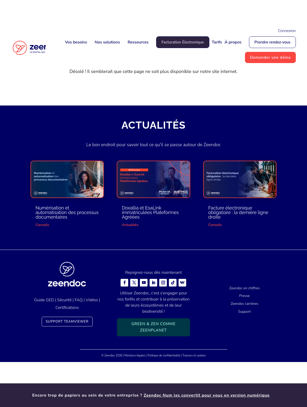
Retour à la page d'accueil (153, 133)
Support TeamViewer (67, 366)
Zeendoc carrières (244, 348)
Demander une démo (270, 57)
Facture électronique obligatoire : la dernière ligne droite (238, 257)
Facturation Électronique (183, 42)
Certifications (67, 352)
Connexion (287, 31)
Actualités (130, 269)
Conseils (42, 269)
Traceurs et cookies (194, 400)
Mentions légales (134, 400)
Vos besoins (76, 42)
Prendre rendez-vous (272, 42)
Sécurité (64, 345)
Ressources (138, 42)
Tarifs (217, 42)
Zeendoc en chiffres (244, 332)
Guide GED (44, 345)
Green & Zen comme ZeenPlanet (153, 372)
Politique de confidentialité (164, 400)
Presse (244, 340)
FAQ (79, 345)
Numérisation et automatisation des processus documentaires (67, 257)
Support (244, 356)
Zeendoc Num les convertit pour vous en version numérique (207, 12)
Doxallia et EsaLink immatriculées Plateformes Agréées (150, 257)
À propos (233, 42)
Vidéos (92, 345)
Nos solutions (107, 42)
